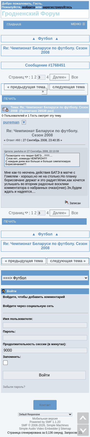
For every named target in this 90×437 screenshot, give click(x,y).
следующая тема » (63, 89)
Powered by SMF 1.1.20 (45, 422)
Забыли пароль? (14, 387)
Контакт (45, 405)
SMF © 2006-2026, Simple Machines (44, 425)
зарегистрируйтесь (57, 7)
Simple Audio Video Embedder (38, 428)
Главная (14, 24)
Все (75, 77)
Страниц (19, 77)
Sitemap (65, 428)
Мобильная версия (45, 418)
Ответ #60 (13, 140)
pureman (11, 122)
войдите (28, 7)
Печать (10, 98)
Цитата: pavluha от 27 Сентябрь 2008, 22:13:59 (31, 151)
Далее (59, 77)
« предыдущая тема (26, 87)
